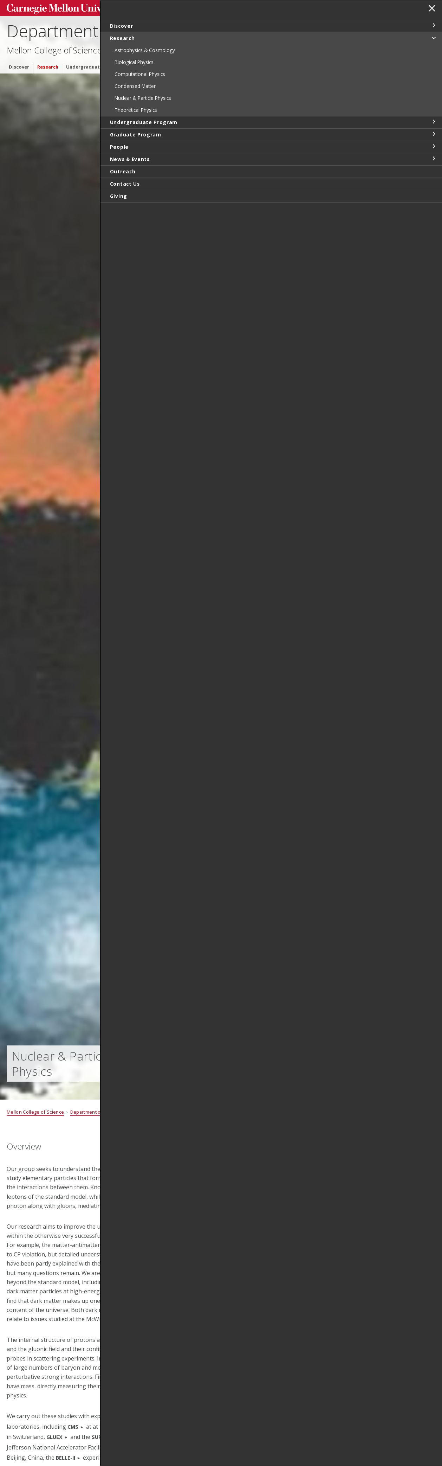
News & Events (224, 65)
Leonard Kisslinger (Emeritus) (271, 1340)
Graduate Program (154, 65)
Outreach (260, 65)
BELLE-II (65, 1457)
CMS (72, 1426)
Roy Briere (248, 1205)
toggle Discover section (433, 25)
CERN (182, 1426)
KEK (125, 1457)
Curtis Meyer (251, 1362)
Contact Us (292, 65)
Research (47, 65)
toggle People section (433, 146)
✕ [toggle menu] (430, 10)
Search (325, 7)
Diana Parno (251, 1407)
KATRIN (181, 1457)
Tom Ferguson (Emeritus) (267, 1272)
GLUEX (54, 1437)
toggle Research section (433, 37)
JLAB (114, 1447)
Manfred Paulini (255, 1429)
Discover (19, 65)
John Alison (249, 1183)
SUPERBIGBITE (109, 1437)
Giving (320, 65)
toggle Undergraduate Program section (433, 121)
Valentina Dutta (255, 1250)
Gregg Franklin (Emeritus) (267, 1295)
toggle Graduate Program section (433, 134)
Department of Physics (92, 28)
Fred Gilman (250, 1317)
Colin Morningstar (257, 1384)
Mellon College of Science (54, 47)
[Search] (289, 7)
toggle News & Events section (433, 158)
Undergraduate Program (95, 65)
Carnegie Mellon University (59, 7)
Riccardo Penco (255, 1451)
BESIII (147, 1447)
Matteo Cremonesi (259, 1228)
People (192, 65)
